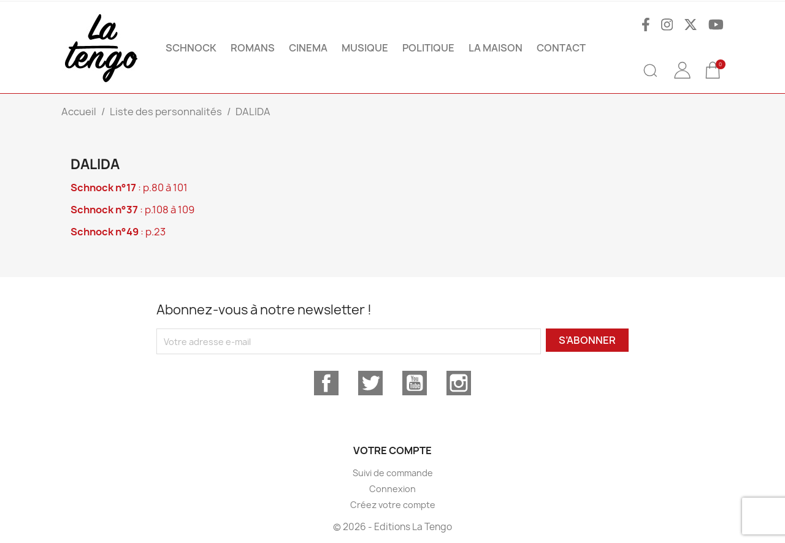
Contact (561, 48)
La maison (496, 48)
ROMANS (253, 48)
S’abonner (587, 340)
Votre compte (392, 450)
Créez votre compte (392, 505)
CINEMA (308, 48)
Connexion (392, 489)
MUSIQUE (365, 48)
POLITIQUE (428, 48)
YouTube (414, 383)
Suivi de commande (393, 473)
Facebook (326, 383)
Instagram (458, 383)
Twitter (370, 383)
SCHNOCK (191, 48)
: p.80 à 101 (129, 187)
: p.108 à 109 (132, 209)
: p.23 (118, 231)
